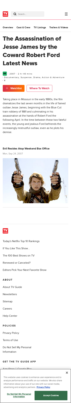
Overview (8, 27)
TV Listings (40, 27)
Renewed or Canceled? (16, 263)
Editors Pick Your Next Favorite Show (24, 270)
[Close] (67, 372)
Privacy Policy (11, 333)
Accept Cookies (51, 395)
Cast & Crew (23, 27)
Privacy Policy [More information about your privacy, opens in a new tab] (43, 387)
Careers (7, 308)
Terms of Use (10, 340)
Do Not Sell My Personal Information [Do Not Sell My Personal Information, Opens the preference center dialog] (19, 395)
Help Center (10, 316)
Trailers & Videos (58, 27)
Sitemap (7, 301)
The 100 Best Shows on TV (19, 255)
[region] (35, 386)
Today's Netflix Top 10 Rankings (21, 241)
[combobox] (27, 14)
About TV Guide (12, 287)
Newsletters (10, 294)
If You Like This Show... (16, 248)
